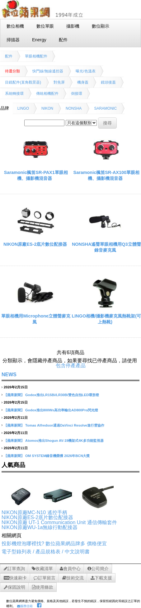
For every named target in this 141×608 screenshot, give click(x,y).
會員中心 (70, 568)
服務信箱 (25, 606)
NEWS (9, 374)
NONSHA (74, 108)
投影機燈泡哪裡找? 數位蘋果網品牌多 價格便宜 (54, 543)
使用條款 (42, 587)
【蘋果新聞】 (14, 395)
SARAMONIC (105, 108)
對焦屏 (59, 82)
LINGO (23, 108)
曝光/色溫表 (85, 71)
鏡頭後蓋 (108, 82)
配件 (8, 56)
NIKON (47, 108)
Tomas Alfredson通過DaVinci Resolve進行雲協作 (64, 425)
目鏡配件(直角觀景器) (23, 82)
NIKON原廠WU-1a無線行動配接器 (40, 527)
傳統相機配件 (47, 93)
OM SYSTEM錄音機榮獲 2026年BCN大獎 (57, 456)
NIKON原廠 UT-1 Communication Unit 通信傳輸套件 (59, 522)
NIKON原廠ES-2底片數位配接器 (35, 244)
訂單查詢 (14, 568)
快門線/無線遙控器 (47, 71)
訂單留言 (44, 577)
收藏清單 (42, 568)
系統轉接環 (14, 93)
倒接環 (76, 93)
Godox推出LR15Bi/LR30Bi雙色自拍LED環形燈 (62, 395)
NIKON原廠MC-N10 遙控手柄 (34, 512)
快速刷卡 (15, 577)
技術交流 (73, 577)
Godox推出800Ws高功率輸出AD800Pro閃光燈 (61, 410)
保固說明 (14, 587)
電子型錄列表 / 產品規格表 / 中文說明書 (46, 551)
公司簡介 (98, 568)
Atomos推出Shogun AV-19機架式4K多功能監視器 (64, 440)
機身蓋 (82, 82)
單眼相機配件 (36, 56)
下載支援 (101, 577)
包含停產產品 (71, 365)
